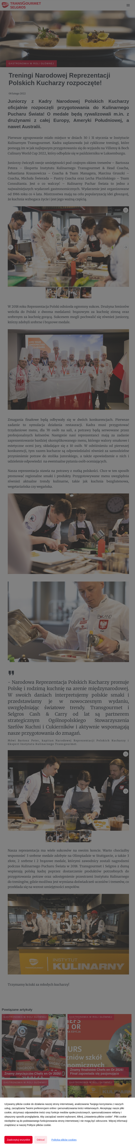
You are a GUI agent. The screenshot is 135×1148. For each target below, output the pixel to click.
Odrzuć (41, 1139)
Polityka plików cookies (63, 1139)
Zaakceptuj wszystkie (18, 1139)
